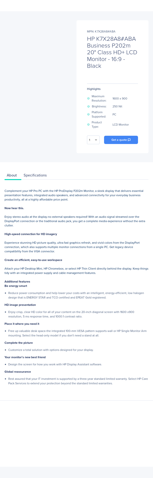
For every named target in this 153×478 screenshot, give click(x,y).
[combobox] (93, 140)
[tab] (12, 176)
